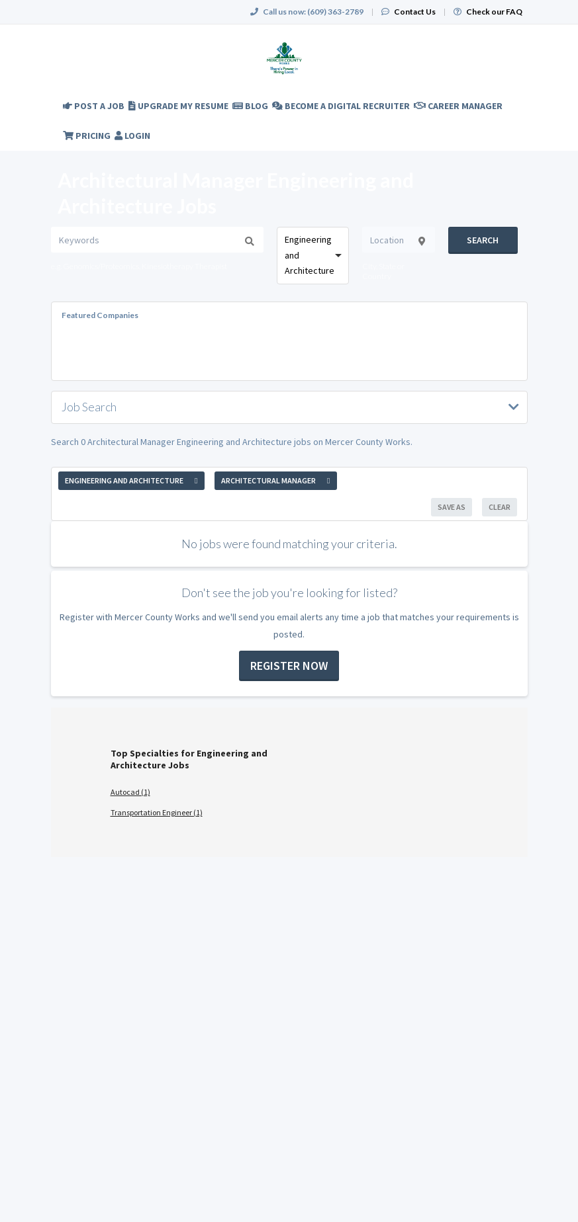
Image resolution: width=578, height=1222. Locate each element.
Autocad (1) (130, 792)
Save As (451, 507)
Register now (289, 665)
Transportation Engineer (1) (157, 812)
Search (483, 240)
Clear (499, 507)
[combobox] (313, 255)
